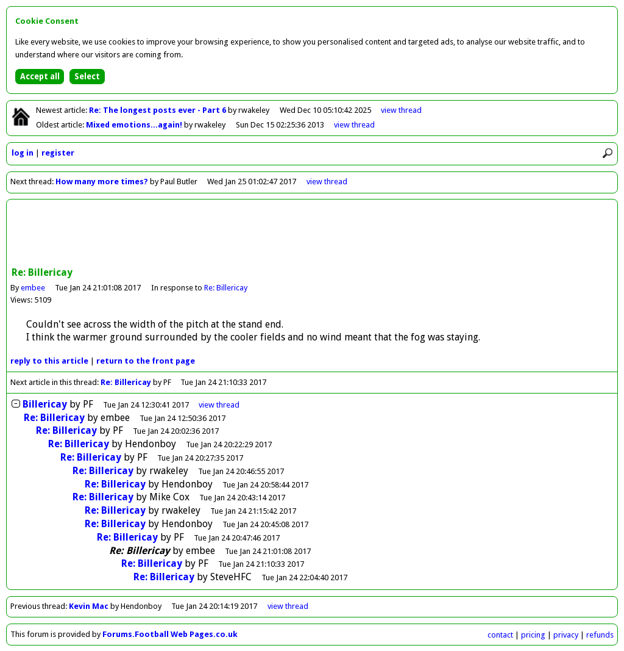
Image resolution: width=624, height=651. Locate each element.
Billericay (45, 404)
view (401, 110)
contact (500, 634)
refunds (600, 634)
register (57, 152)
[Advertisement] (312, 234)
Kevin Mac (88, 606)
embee (33, 287)
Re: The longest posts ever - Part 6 (158, 110)
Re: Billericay (225, 287)
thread (219, 404)
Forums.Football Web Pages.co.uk (170, 634)
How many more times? (101, 181)
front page (145, 360)
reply (49, 360)
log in (23, 152)
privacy (565, 634)
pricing (533, 634)
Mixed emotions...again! (135, 124)
